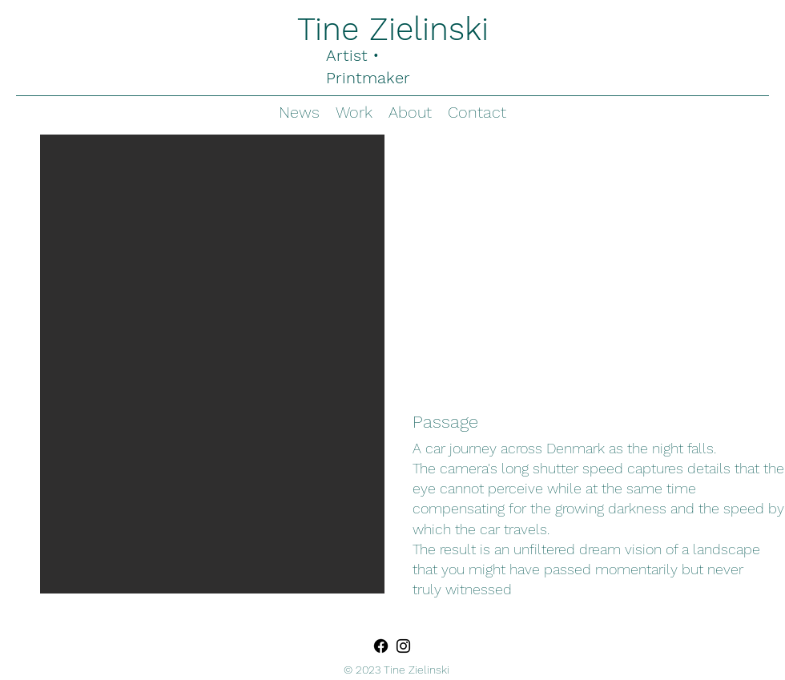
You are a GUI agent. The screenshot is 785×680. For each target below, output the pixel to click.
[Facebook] (381, 646)
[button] (212, 364)
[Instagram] (403, 646)
